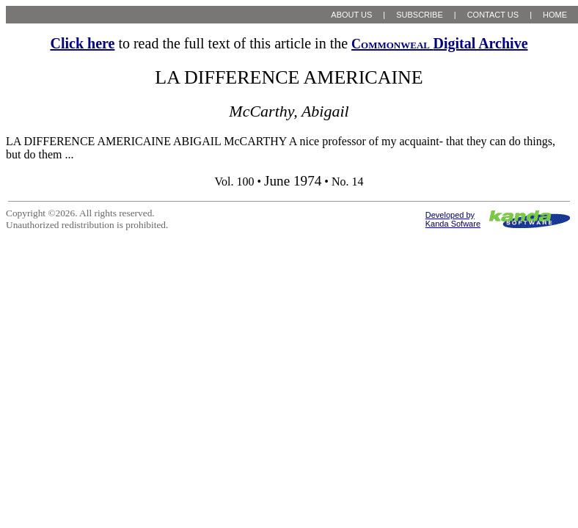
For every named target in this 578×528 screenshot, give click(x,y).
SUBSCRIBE (419, 14)
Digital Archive (439, 43)
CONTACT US (493, 14)
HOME (555, 14)
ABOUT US (351, 14)
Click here (82, 43)
